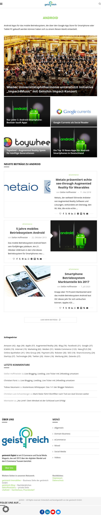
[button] (6, 509)
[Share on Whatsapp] (75, 213)
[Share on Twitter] (66, 213)
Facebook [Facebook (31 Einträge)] (74, 345)
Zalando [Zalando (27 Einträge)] (74, 356)
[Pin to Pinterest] (69, 213)
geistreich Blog (8, 485)
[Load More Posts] (50, 320)
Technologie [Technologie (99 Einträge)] (23, 356)
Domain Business (62, 433)
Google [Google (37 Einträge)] (87, 345)
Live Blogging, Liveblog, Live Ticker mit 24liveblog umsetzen (51, 373)
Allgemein (59, 427)
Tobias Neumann (12, 387)
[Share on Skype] (84, 213)
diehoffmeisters (9, 487)
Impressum (57, 478)
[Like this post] (60, 213)
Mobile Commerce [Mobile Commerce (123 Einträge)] (66, 349)
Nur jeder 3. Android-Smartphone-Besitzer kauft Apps (24, 121)
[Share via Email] (87, 213)
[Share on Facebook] (63, 213)
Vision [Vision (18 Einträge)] (49, 356)
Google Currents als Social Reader (71, 122)
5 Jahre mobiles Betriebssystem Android (27, 230)
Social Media (60, 451)
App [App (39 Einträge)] (20, 345)
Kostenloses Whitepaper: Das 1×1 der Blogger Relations (48, 387)
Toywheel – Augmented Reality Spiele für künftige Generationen (26, 152)
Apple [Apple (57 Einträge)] (30, 345)
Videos (57, 457)
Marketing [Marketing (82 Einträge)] (34, 349)
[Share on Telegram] (78, 213)
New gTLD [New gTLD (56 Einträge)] (84, 349)
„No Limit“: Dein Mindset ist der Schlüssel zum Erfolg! (41, 400)
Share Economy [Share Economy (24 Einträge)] (86, 352)
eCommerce (60, 439)
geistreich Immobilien (11, 480)
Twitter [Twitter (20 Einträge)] (38, 356)
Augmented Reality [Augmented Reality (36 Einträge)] (47, 345)
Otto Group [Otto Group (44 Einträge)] (33, 352)
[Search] (99, 4)
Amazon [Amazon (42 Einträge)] (10, 345)
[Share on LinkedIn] (72, 213)
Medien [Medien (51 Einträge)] (48, 349)
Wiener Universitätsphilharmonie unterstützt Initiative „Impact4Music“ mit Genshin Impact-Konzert (50, 89)
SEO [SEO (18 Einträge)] (71, 352)
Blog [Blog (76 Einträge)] (63, 345)
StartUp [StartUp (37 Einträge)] (9, 356)
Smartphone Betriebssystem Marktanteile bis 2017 (73, 278)
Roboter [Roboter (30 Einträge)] (60, 352)
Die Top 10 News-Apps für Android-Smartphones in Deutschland (71, 152)
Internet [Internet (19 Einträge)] (21, 349)
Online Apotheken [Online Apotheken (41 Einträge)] (14, 352)
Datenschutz (58, 480)
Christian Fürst (10, 380)
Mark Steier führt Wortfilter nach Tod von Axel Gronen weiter (61, 393)
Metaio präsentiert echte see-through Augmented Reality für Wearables (74, 183)
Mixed (57, 445)
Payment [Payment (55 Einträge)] (48, 352)
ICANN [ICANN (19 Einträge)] (9, 349)
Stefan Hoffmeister (68, 192)
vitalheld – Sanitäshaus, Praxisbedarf (18, 490)
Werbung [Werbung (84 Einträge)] (61, 356)
